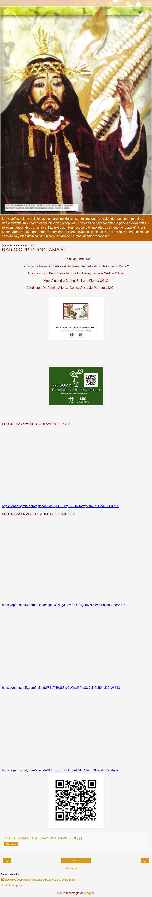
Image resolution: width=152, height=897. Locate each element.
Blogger (89, 893)
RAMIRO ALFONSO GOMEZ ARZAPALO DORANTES (40, 879)
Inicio (76, 860)
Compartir (11, 844)
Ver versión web (76, 868)
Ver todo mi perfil (11, 885)
